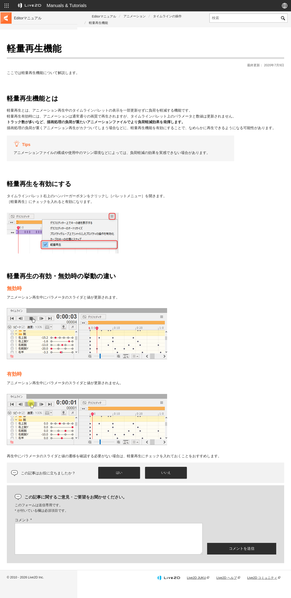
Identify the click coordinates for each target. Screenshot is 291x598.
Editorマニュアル (104, 16)
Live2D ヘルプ (226, 589)
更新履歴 (21, 79)
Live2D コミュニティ (262, 589)
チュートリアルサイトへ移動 (35, 57)
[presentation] (241, 544)
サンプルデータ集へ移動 (32, 64)
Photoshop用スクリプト (32, 174)
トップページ (24, 50)
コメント (100, 532)
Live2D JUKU (196, 589)
